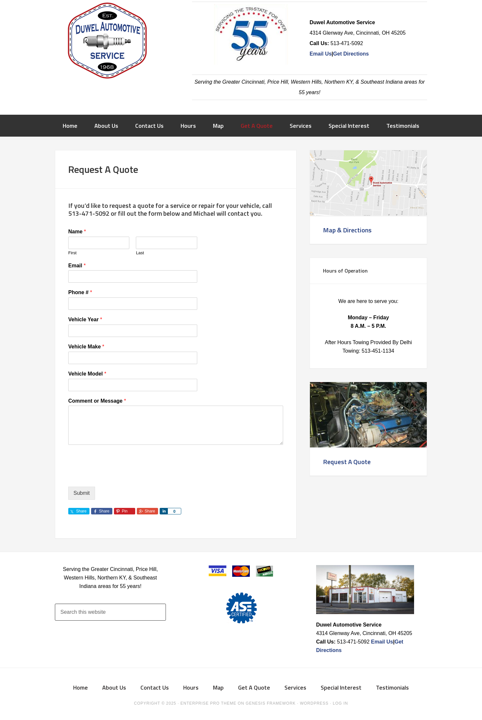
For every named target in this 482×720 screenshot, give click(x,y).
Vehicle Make (86, 346)
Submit (81, 493)
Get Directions (351, 54)
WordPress (314, 703)
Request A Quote (347, 462)
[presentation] (118, 475)
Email (77, 265)
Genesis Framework (271, 703)
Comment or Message (97, 401)
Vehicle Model (87, 374)
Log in (340, 703)
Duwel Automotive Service (107, 42)
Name (77, 231)
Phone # (80, 292)
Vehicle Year (85, 319)
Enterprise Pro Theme (208, 703)
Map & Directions (347, 230)
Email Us (321, 54)
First (72, 252)
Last (140, 252)
